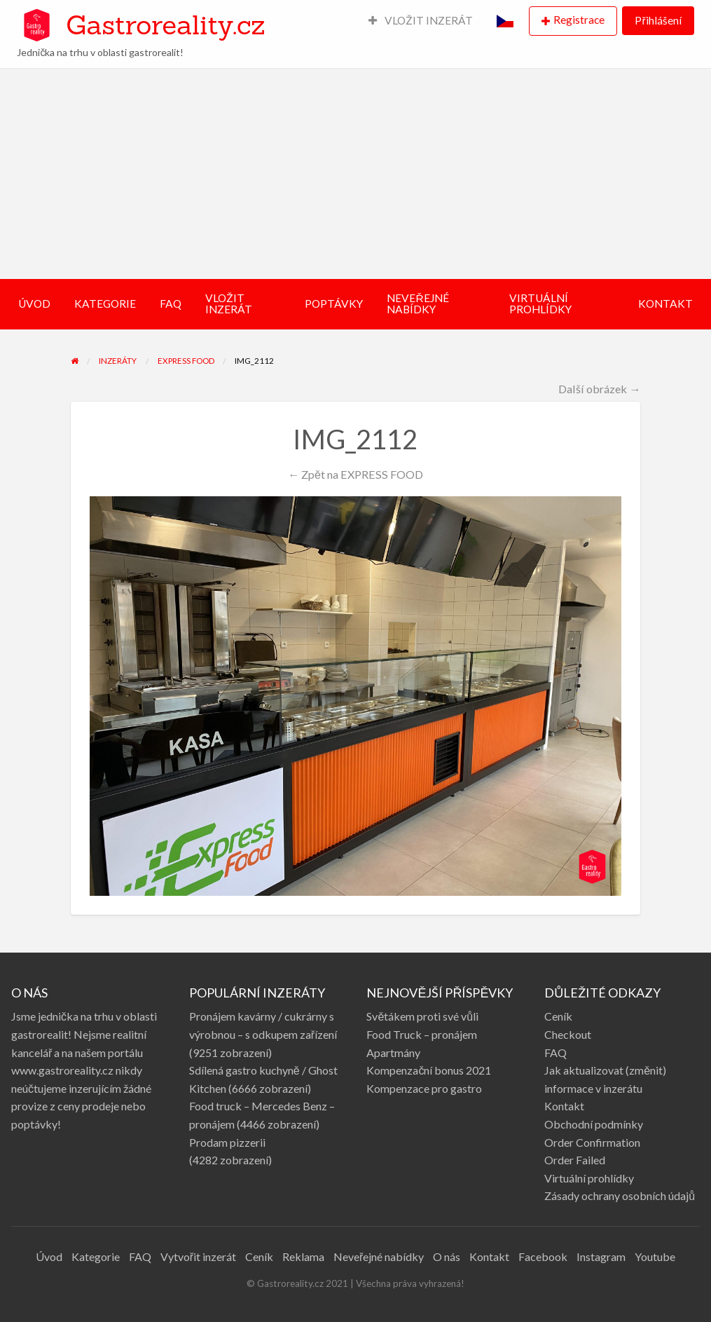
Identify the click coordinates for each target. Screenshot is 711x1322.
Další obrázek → (599, 388)
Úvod (49, 1256)
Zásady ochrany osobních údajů (619, 1195)
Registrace (579, 19)
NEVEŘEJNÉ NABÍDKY (417, 303)
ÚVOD (34, 303)
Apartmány (393, 1052)
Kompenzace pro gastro (424, 1088)
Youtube (655, 1256)
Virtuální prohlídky (589, 1178)
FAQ (170, 303)
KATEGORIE (105, 303)
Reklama (303, 1256)
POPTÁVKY (334, 303)
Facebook (542, 1256)
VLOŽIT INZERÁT (421, 20)
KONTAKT (665, 303)
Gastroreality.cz (165, 24)
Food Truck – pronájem (421, 1034)
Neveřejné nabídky (378, 1256)
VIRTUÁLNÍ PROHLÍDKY (540, 303)
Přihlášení (658, 20)
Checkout (567, 1034)
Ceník (558, 1016)
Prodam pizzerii (227, 1142)
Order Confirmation (592, 1142)
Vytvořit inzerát (198, 1256)
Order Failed (574, 1159)
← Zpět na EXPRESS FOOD (355, 474)
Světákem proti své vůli (422, 1016)
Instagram (601, 1256)
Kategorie (95, 1256)
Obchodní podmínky (593, 1124)
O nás (446, 1256)
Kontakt (564, 1105)
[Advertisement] (355, 174)
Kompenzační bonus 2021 (428, 1070)
